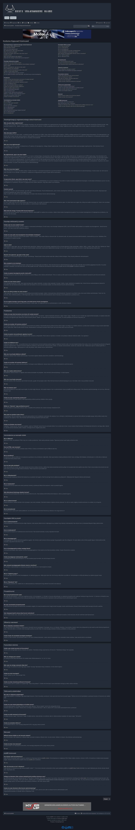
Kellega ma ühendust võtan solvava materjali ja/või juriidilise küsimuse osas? (75, 104)
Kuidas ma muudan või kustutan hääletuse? (14, 86)
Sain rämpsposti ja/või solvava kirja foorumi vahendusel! (71, 64)
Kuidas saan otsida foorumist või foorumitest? (68, 75)
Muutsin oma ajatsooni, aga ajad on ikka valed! (14, 67)
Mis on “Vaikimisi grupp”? (64, 54)
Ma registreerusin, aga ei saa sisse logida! (13, 50)
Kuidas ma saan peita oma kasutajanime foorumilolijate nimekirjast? (19, 64)
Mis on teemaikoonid (8, 113)
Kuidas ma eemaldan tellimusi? (65, 90)
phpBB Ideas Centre (74, 768)
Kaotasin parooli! (8, 54)
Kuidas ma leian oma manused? (65, 97)
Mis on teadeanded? (8, 108)
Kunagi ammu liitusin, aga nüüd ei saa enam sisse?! (16, 53)
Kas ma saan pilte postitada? (10, 105)
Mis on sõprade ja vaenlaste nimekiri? (66, 69)
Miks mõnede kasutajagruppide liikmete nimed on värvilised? (72, 53)
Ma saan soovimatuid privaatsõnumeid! (67, 62)
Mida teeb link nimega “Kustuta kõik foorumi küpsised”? (16, 57)
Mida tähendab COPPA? (9, 47)
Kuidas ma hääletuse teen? (10, 83)
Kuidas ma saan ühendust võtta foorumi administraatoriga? (71, 106)
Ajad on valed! (7, 65)
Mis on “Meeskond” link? (63, 56)
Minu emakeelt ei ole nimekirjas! (11, 68)
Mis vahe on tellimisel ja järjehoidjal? (66, 86)
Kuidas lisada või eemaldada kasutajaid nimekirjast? (70, 70)
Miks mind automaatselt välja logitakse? (13, 56)
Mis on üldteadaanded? (9, 107)
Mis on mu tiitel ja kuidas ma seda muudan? (14, 72)
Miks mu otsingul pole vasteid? (65, 76)
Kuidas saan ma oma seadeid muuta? (12, 62)
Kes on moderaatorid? (63, 47)
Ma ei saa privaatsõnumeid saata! (65, 61)
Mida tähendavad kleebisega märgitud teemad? (15, 110)
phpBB (71, 266)
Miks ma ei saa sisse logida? (10, 52)
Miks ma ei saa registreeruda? (11, 49)
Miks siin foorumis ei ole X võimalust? (66, 103)
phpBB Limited (45, 758)
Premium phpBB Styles (62, 818)
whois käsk (83, 778)
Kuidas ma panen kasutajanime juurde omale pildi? (15, 70)
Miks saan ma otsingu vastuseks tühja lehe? (68, 78)
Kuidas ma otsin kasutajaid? (64, 79)
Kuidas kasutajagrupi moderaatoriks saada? (68, 52)
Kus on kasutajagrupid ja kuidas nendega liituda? (69, 50)
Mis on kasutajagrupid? (63, 49)
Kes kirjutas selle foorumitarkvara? (66, 101)
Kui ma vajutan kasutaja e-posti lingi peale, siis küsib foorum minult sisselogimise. (22, 74)
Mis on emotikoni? (8, 104)
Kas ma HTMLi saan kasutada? (11, 102)
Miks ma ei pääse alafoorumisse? (11, 87)
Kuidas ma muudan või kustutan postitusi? (13, 80)
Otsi (107, 26)
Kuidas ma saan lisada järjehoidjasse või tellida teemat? (71, 87)
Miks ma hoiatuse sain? (9, 90)
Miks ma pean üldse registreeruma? (12, 46)
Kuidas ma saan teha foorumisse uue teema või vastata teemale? (19, 79)
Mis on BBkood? (7, 101)
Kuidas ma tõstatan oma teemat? (11, 96)
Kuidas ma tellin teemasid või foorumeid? (67, 89)
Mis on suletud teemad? (9, 111)
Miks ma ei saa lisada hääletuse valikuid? (13, 85)
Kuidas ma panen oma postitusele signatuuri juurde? (16, 82)
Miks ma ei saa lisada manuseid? (11, 89)
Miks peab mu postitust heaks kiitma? (12, 95)
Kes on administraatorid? (63, 46)
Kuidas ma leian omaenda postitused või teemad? (69, 81)
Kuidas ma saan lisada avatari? (11, 71)
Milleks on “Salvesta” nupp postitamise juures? (14, 93)
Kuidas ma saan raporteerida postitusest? (13, 92)
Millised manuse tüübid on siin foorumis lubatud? (69, 95)
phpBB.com (32, 759)
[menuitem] (13, 23)
